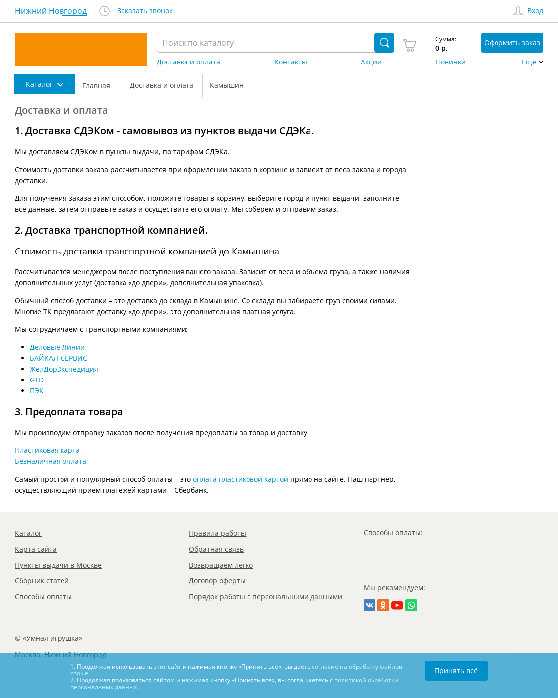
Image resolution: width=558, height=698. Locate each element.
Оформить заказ (512, 42)
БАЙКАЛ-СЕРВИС (58, 358)
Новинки (451, 62)
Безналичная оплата (50, 461)
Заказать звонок (145, 11)
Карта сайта (36, 549)
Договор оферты (217, 580)
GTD (37, 379)
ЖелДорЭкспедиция (64, 369)
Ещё (529, 62)
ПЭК (37, 390)
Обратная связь (216, 549)
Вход (535, 11)
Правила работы (217, 533)
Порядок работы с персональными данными (265, 596)
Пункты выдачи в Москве (58, 565)
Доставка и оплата (188, 62)
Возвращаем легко (221, 565)
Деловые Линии (57, 347)
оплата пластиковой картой (240, 479)
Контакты (290, 62)
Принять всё (456, 670)
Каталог (28, 533)
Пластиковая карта (47, 450)
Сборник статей (42, 580)
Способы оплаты (43, 596)
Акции (371, 62)
